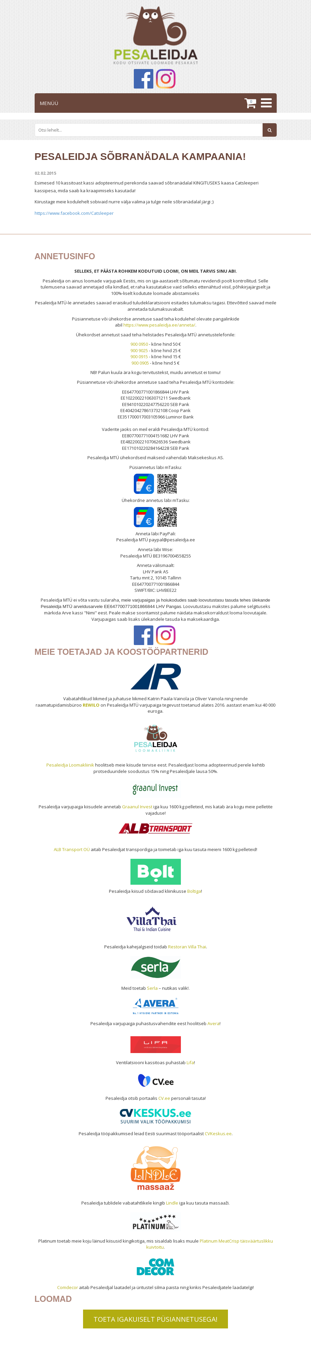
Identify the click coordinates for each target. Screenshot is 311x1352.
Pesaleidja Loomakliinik (70, 765)
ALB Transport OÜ (72, 849)
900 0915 (139, 356)
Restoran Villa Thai (187, 947)
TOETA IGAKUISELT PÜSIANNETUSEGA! (155, 1319)
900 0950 (139, 344)
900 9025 (139, 350)
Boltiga (194, 891)
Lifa (190, 1062)
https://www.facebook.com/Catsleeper (74, 213)
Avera (213, 1023)
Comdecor (67, 1287)
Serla (152, 988)
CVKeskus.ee (218, 1133)
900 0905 (140, 363)
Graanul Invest (137, 807)
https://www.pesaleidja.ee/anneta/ (159, 325)
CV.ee (164, 1098)
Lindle (172, 1203)
